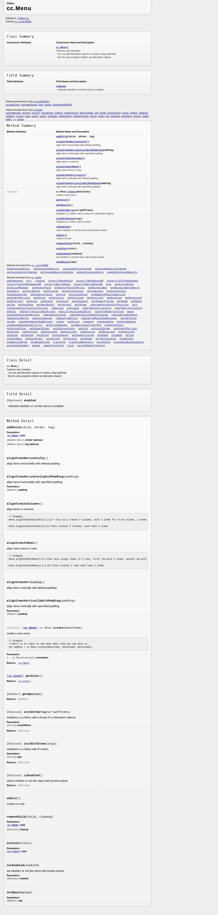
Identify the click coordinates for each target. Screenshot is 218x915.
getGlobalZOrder (17, 294)
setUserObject (34, 339)
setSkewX (102, 335)
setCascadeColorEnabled (22, 272)
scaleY (43, 116)
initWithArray (65, 210)
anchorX (26, 113)
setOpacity (63, 262)
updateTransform (53, 345)
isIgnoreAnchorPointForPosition (27, 308)
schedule (88, 322)
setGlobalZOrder (39, 328)
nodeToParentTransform (96, 308)
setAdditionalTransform (86, 325)
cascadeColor (13, 104)
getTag (11, 305)
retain (60, 322)
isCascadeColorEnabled (77, 269)
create (71, 192)
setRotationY (126, 332)
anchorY (36, 113)
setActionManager (57, 325)
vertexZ (137, 116)
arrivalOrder (47, 113)
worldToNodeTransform (91, 345)
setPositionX (49, 332)
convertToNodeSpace (60, 281)
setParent (13, 332)
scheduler (52, 116)
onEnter (11, 311)
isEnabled (62, 227)
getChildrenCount (73, 291)
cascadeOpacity (29, 104)
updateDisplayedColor (90, 272)
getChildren (51, 291)
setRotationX (106, 332)
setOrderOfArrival (125, 328)
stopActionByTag (17, 342)
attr (29, 281)
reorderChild (128, 318)
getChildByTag (31, 291)
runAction (73, 322)
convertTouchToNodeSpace (122, 281)
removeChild (63, 243)
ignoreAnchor (114, 113)
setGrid (83, 328)
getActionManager (18, 288)
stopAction (126, 339)
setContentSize (16, 328)
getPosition (56, 298)
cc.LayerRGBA (23, 21)
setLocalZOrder (100, 328)
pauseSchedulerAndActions (23, 315)
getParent (39, 298)
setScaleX (27, 335)
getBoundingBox (97, 288)
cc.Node (38, 110)
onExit (60, 235)
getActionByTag (124, 284)
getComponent (95, 291)
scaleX (35, 116)
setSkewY (116, 335)
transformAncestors (81, 342)
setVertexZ (53, 339)
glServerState (86, 113)
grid (96, 113)
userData (115, 116)
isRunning (57, 308)
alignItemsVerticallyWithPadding (77, 183)
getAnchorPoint (41, 288)
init (134, 305)
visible (145, 116)
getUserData (25, 305)
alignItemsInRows (67, 167)
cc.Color (15, 676)
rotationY (10, 116)
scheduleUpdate (126, 322)
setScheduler (60, 335)
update (36, 345)
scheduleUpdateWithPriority (24, 325)
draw (108, 284)
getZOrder (81, 305)
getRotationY (15, 301)
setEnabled (63, 254)
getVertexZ (64, 305)
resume (11, 322)
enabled (61, 86)
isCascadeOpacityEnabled (111, 269)
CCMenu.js (23, 18)
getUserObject (45, 305)
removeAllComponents (124, 315)
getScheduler (80, 301)
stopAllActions (40, 342)
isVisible (73, 308)
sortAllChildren (106, 339)
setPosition (29, 332)
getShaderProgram (103, 301)
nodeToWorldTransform (128, 308)
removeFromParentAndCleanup (99, 318)
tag (107, 116)
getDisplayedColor (18, 269)
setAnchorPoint (114, 325)
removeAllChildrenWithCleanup (89, 315)
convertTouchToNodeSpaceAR (24, 284)
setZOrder (86, 339)
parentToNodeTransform (109, 311)
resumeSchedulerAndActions (35, 322)
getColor (61, 200)
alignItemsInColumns (69, 158)
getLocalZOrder (78, 294)
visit (70, 345)
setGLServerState (64, 328)
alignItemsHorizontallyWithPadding (79, 150)
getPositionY (95, 298)
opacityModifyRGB (62, 104)
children (59, 113)
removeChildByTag (18, 318)
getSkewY (136, 301)
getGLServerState (42, 294)
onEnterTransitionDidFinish (37, 311)
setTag (129, 335)
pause (130, 311)
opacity (48, 104)
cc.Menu (61, 47)
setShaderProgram (83, 335)
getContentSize (116, 291)
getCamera (13, 291)
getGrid (60, 294)
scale (27, 116)
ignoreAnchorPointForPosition (109, 305)
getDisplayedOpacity (46, 269)
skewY (101, 116)
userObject (126, 116)
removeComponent (42, 318)
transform (59, 342)
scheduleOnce (105, 322)
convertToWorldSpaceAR (88, 284)
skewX (93, 116)
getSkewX (122, 301)
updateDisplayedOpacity (122, 272)
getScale (31, 301)
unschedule (103, 342)
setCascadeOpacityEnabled (56, 272)
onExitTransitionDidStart (75, 311)
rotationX (143, 113)
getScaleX (47, 301)
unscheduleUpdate (18, 345)
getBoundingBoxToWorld (124, 288)
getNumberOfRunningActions (108, 294)
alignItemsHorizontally (71, 142)
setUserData (14, 339)
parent (125, 113)
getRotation (114, 298)
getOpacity (63, 205)
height (103, 113)
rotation (133, 113)
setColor (61, 248)
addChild (61, 136)
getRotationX (133, 298)
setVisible (70, 339)
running (20, 116)
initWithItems (65, 218)
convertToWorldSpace (57, 284)
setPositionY (68, 332)
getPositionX (75, 298)
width (8, 119)
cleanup (40, 281)
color (40, 104)
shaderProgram (81, 116)
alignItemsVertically (70, 175)
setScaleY (43, 335)
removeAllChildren (54, 315)
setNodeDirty (65, 116)
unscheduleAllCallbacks (129, 342)
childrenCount (71, 113)
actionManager (13, 113)
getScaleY (62, 301)
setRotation (87, 332)
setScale (12, 335)
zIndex (20, 119)
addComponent (15, 281)
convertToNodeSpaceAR (89, 281)
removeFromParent (67, 318)
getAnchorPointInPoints (69, 288)
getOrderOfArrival (18, 298)
